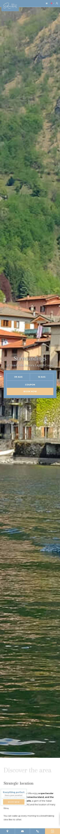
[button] (47, 3)
